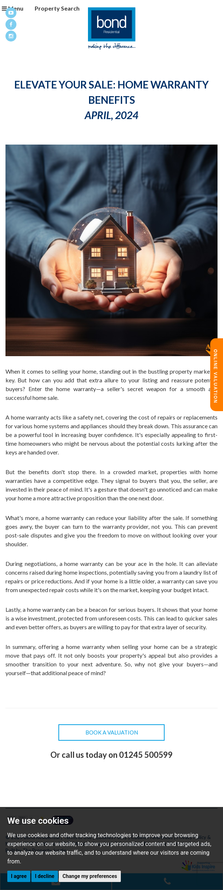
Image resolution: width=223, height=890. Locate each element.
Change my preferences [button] (89, 876)
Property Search (54, 8)
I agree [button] (19, 876)
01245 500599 (146, 755)
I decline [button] (44, 876)
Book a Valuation (111, 732)
